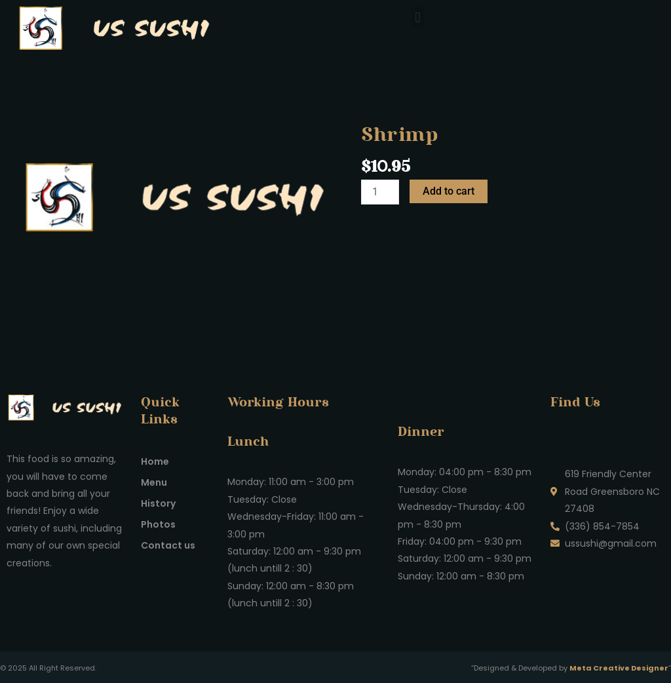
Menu (154, 482)
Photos (158, 524)
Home (155, 461)
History (158, 503)
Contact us (168, 545)
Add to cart (448, 191)
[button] (418, 17)
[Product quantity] (380, 192)
